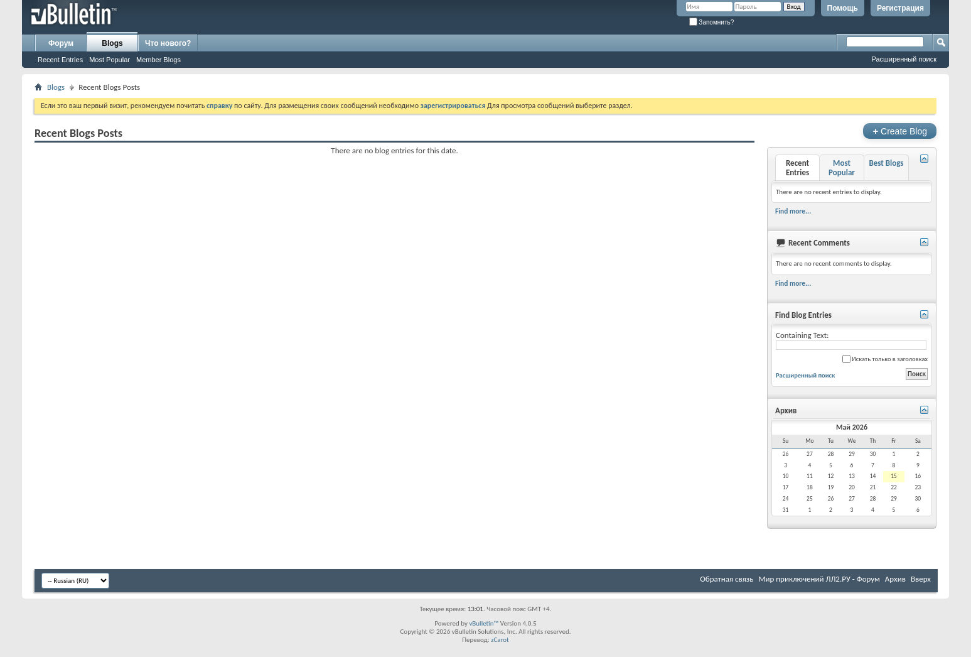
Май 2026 (851, 427)
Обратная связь (726, 579)
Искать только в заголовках (885, 359)
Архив (895, 579)
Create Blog (899, 131)
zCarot (500, 640)
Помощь (842, 8)
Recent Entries (60, 59)
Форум (60, 43)
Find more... (793, 211)
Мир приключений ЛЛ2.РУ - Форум (818, 579)
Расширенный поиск (903, 59)
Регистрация (900, 8)
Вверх (921, 579)
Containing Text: (851, 340)
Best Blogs (886, 163)
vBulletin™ (483, 623)
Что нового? (168, 43)
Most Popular (109, 59)
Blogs (112, 43)
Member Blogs (158, 59)
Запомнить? (711, 22)
